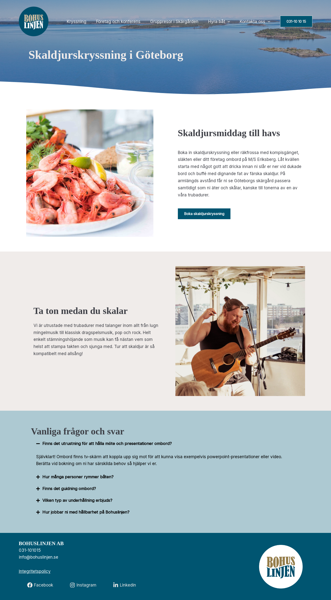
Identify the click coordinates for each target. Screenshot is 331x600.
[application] (229, 21)
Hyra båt (221, 21)
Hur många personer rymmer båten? (78, 476)
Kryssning (83, 21)
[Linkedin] (124, 585)
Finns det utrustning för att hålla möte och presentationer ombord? (107, 443)
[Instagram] (83, 585)
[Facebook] (40, 585)
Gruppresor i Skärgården (178, 21)
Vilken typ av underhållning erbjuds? (78, 500)
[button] (296, 21)
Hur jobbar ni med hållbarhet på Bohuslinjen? (86, 512)
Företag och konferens (123, 21)
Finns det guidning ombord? (69, 488)
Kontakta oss (255, 21)
